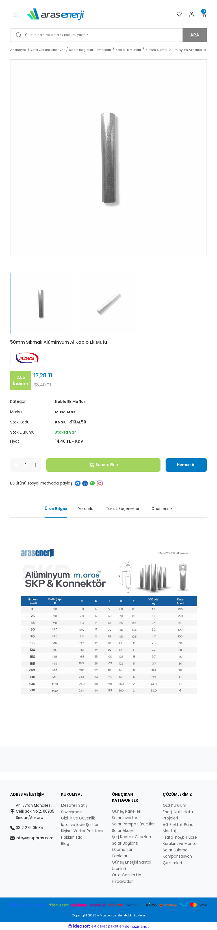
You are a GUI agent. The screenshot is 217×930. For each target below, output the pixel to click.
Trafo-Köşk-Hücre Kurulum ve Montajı (180, 840)
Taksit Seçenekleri (123, 508)
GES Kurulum (174, 805)
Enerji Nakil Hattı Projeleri (178, 815)
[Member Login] (191, 14)
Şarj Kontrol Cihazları (131, 837)
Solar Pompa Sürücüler (133, 824)
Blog (65, 843)
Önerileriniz (161, 508)
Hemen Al (183, 465)
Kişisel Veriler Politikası (82, 831)
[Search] (108, 35)
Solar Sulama (175, 850)
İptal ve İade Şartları (80, 824)
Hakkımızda (72, 837)
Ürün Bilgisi (56, 508)
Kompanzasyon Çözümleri (177, 860)
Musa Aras (66, 411)
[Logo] (55, 14)
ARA (194, 35)
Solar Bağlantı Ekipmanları (125, 846)
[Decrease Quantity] (15, 465)
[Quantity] (25, 465)
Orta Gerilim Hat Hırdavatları (127, 878)
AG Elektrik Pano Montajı (178, 828)
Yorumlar (86, 508)
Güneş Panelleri (126, 811)
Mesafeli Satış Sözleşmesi (74, 809)
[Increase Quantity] (35, 465)
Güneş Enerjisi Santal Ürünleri (131, 865)
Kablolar (119, 855)
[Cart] (204, 14)
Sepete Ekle (100, 465)
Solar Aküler (123, 830)
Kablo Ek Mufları (71, 401)
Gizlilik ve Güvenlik (78, 818)
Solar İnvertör (124, 817)
